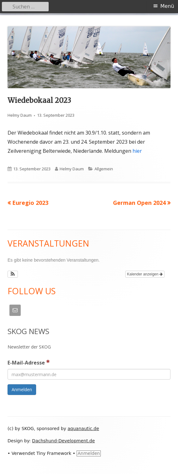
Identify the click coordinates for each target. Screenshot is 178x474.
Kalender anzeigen (145, 274)
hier (137, 150)
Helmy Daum (20, 115)
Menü (167, 6)
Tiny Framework (53, 453)
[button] (13, 274)
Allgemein (103, 169)
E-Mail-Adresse (29, 362)
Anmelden (89, 453)
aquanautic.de (83, 428)
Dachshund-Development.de (63, 440)
